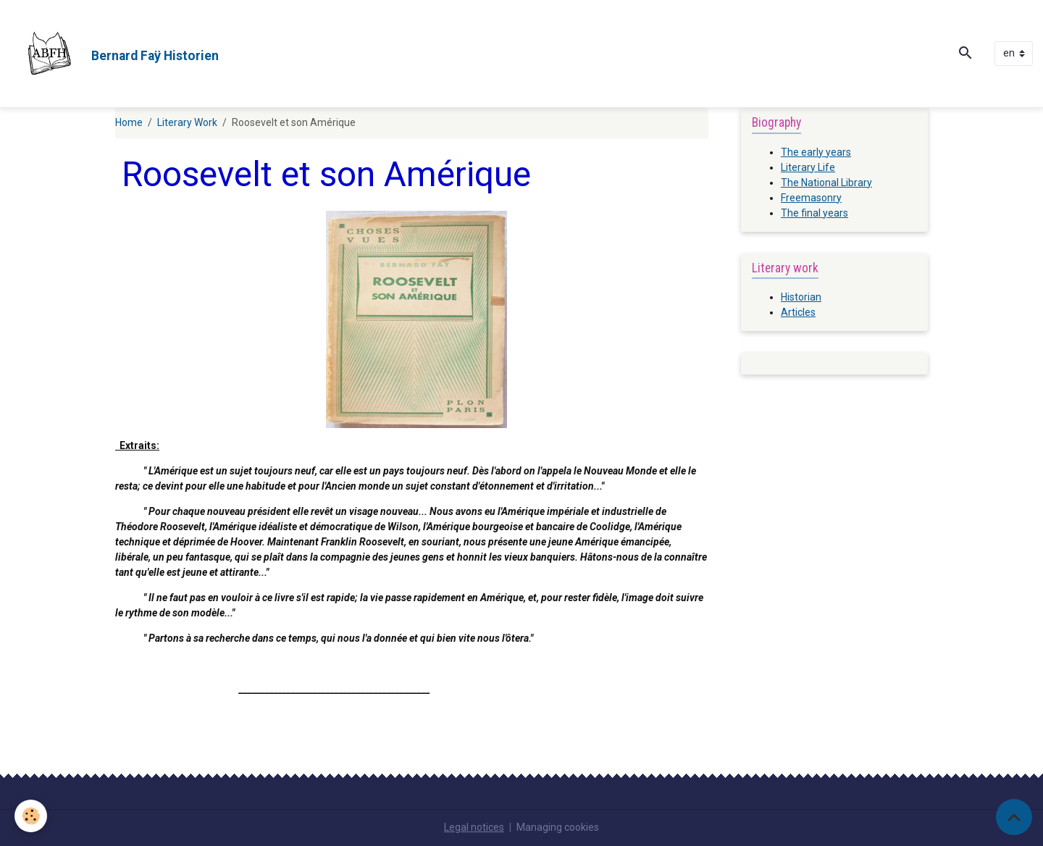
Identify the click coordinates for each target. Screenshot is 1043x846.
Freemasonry (811, 198)
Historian (801, 297)
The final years (814, 213)
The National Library (826, 182)
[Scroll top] (1014, 817)
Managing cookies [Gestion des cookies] (557, 827)
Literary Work (187, 122)
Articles (798, 312)
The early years (816, 152)
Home (129, 122)
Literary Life (808, 167)
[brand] (114, 53)
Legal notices (474, 827)
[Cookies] (30, 816)
